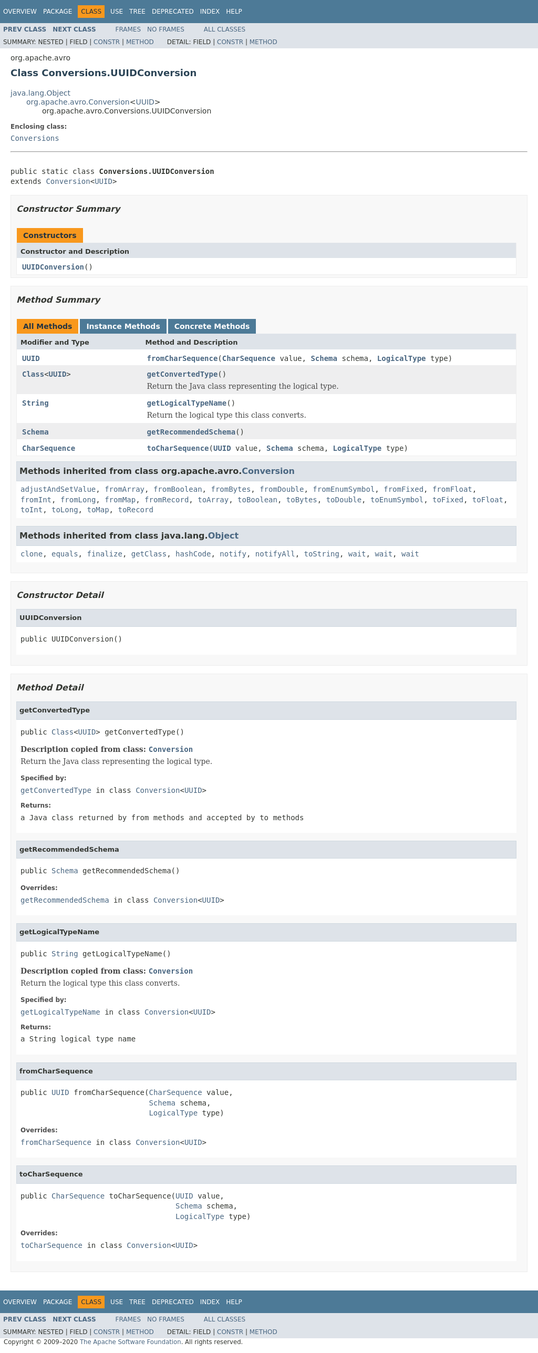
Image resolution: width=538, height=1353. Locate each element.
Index (210, 11)
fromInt (35, 499)
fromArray (124, 489)
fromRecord (166, 499)
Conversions (35, 138)
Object (223, 536)
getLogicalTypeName (187, 403)
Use (116, 11)
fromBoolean (177, 489)
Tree (137, 11)
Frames (128, 29)
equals (64, 554)
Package (57, 11)
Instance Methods (123, 326)
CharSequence (248, 358)
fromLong (78, 499)
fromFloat (452, 489)
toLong (64, 509)
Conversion (68, 181)
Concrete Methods (212, 326)
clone (31, 554)
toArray (213, 499)
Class (33, 374)
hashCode (193, 554)
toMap (98, 509)
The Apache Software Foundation (130, 1342)
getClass (149, 554)
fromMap (120, 499)
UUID (145, 102)
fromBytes (231, 489)
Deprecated (173, 11)
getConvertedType (182, 374)
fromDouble (282, 489)
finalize (104, 554)
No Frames (165, 29)
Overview (20, 11)
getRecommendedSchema (191, 432)
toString (321, 554)
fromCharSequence (182, 358)
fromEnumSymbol (344, 489)
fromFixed (403, 489)
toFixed (447, 499)
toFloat (487, 499)
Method (140, 42)
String (35, 403)
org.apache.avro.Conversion (78, 102)
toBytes (301, 499)
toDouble (343, 499)
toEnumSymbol (396, 499)
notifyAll (275, 554)
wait (357, 554)
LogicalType (401, 358)
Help (234, 11)
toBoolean (257, 499)
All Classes (224, 29)
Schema (324, 358)
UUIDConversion (53, 267)
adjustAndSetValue (58, 489)
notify (233, 554)
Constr (107, 42)
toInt (31, 509)
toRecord (135, 509)
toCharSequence (178, 448)
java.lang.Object (40, 93)
